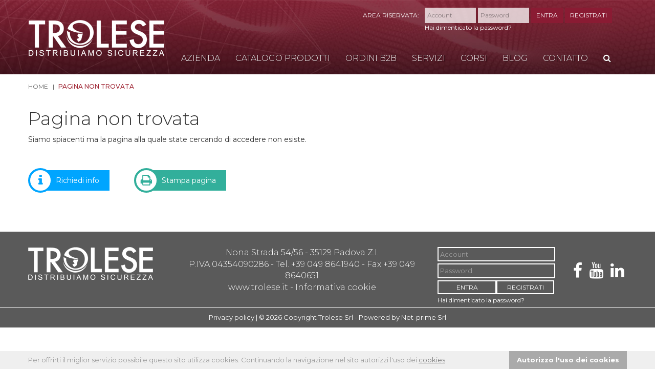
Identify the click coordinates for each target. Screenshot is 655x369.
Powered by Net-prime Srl (402, 317)
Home (38, 86)
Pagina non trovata (96, 86)
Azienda (200, 58)
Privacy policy (231, 317)
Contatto (565, 58)
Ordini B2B (371, 58)
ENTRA (547, 15)
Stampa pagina (181, 180)
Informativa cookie (335, 287)
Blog (515, 58)
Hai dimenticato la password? (468, 27)
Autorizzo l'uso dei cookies (568, 360)
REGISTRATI (588, 15)
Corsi (474, 58)
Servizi (428, 58)
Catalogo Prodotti (282, 58)
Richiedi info (69, 180)
